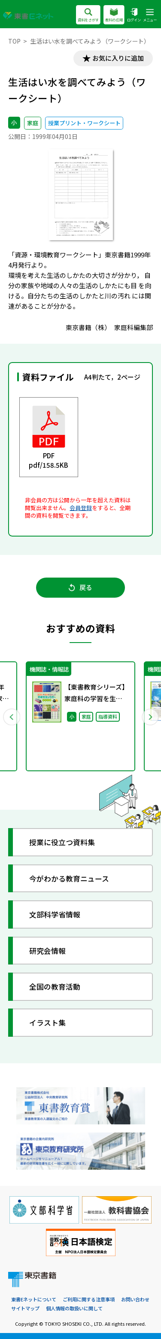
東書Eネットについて (33, 1299)
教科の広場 (114, 16)
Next (150, 716)
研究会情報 (47, 950)
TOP (14, 41)
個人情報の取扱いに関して (74, 1308)
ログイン (134, 16)
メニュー (150, 16)
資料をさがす (88, 16)
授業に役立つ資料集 (62, 842)
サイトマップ (25, 1308)
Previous (11, 716)
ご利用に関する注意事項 (89, 1299)
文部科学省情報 (54, 914)
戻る (80, 587)
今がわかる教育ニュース (69, 878)
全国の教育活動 (54, 986)
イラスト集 (47, 1023)
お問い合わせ (135, 1299)
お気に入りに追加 (118, 58)
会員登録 (81, 508)
